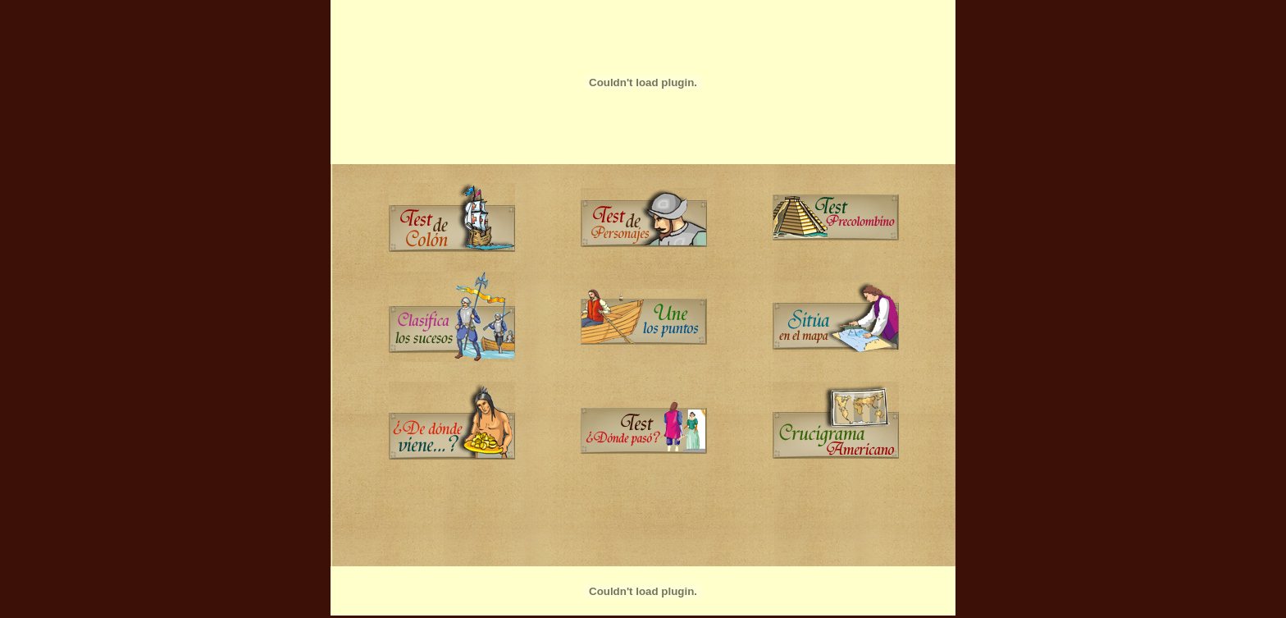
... (643, 365)
